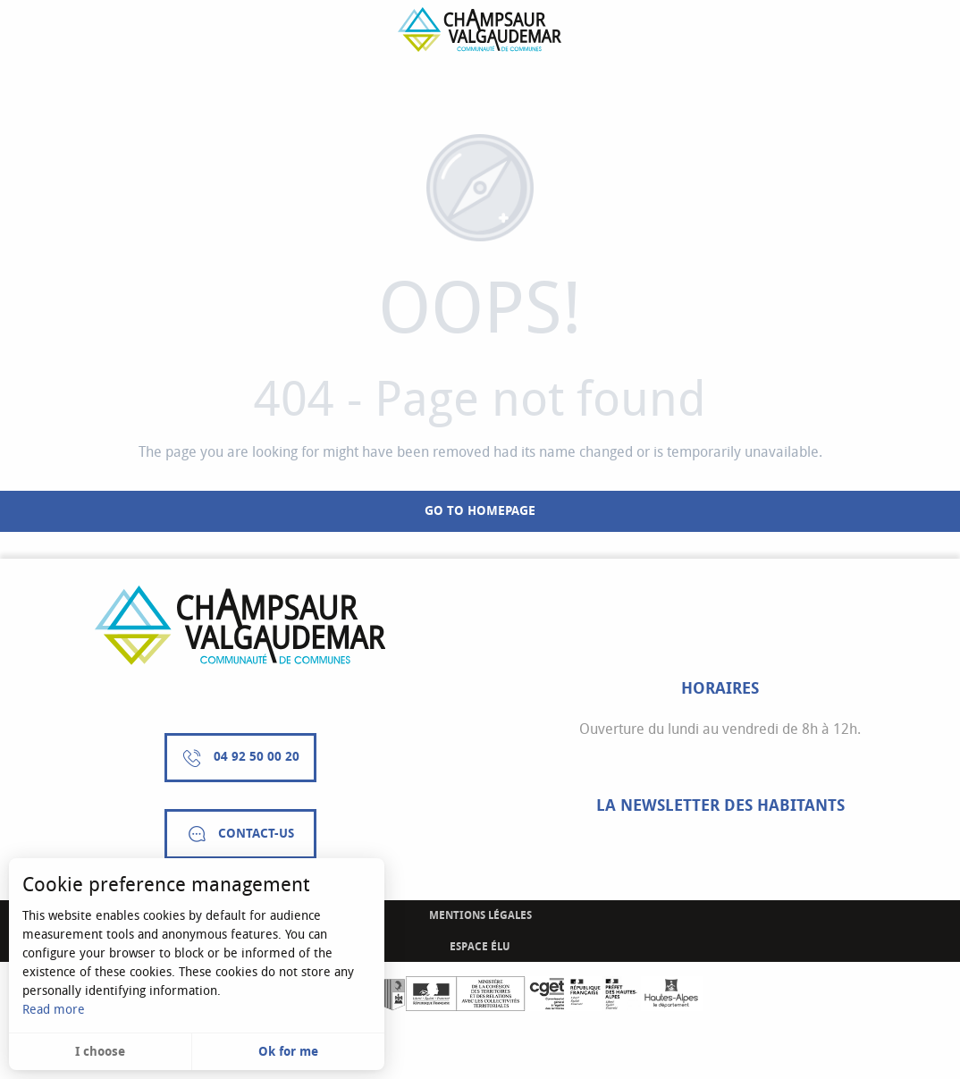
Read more (53, 1009)
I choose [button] (100, 1051)
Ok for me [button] (288, 1051)
